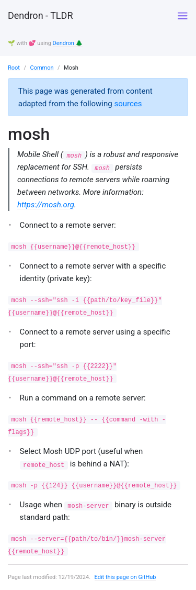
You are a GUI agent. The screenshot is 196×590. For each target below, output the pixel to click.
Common (41, 67)
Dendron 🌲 (68, 43)
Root (14, 67)
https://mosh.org (45, 204)
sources (128, 103)
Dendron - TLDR (40, 15)
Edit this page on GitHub (125, 577)
